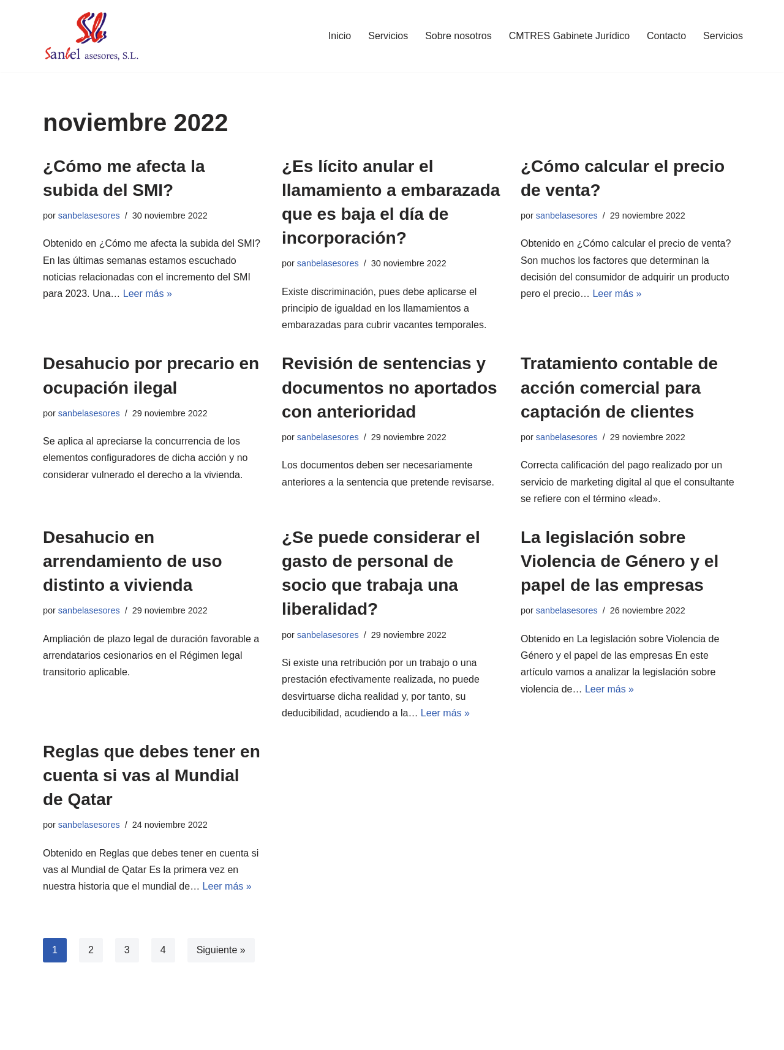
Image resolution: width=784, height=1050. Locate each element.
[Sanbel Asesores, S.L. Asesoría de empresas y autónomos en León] (91, 36)
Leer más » (147, 293)
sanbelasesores (89, 215)
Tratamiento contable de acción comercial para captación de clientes (619, 387)
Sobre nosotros (458, 36)
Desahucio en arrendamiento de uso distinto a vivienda (132, 561)
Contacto (666, 36)
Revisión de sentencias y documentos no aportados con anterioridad (389, 387)
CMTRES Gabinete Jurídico (569, 36)
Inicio (339, 36)
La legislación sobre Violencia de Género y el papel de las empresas (619, 561)
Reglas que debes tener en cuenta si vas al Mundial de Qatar (151, 775)
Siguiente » (221, 950)
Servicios (388, 36)
